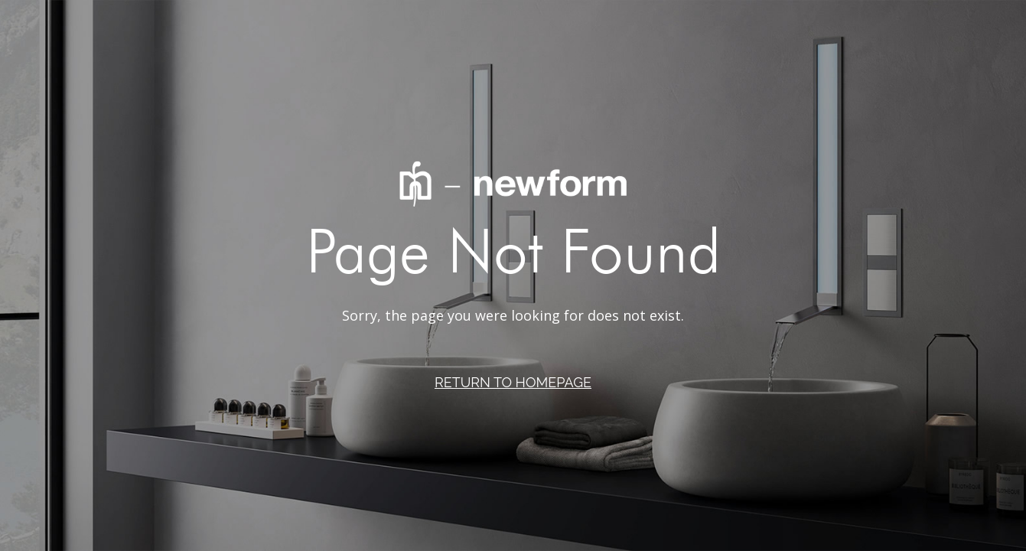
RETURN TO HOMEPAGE (513, 382)
